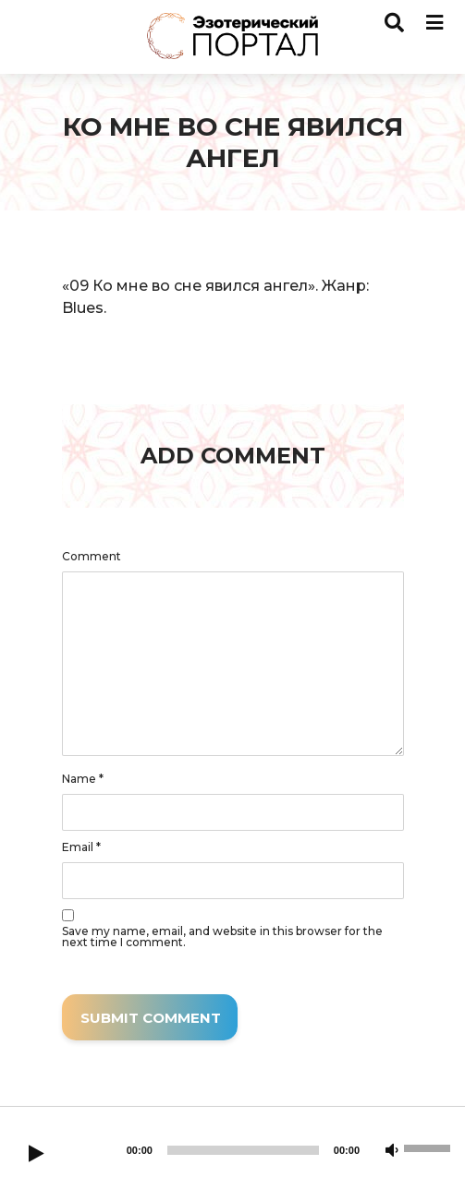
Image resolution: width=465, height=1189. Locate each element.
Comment (91, 556)
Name (83, 779)
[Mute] (392, 1151)
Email (81, 847)
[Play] (36, 1155)
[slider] (243, 1150)
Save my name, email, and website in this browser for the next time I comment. (222, 937)
